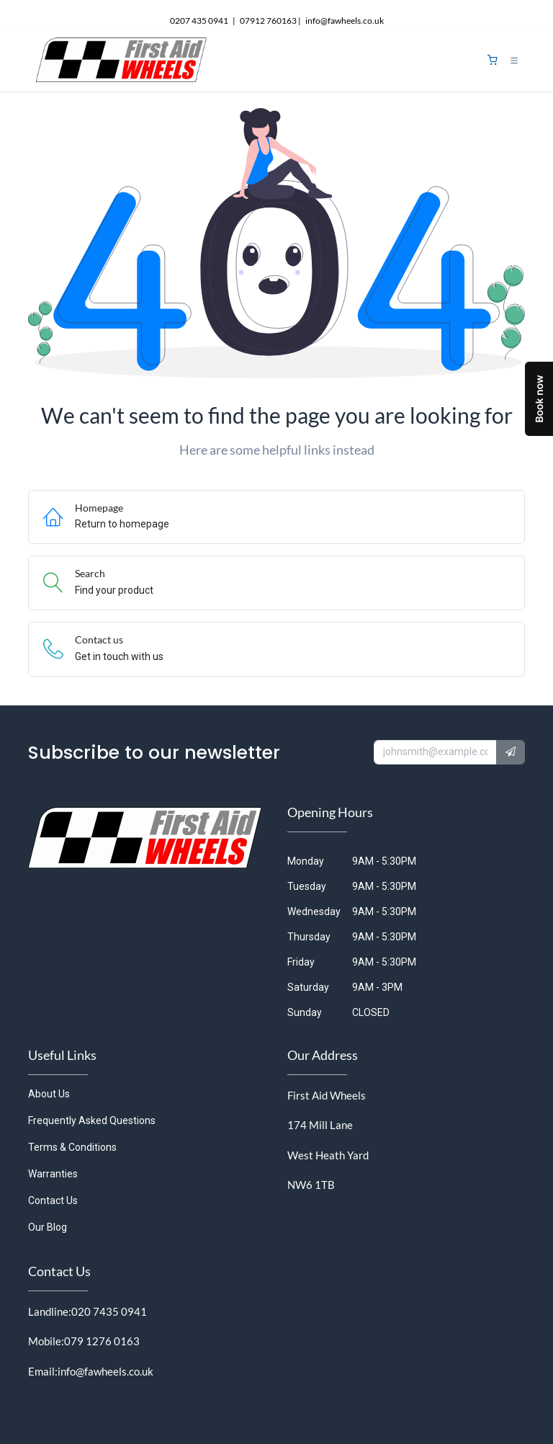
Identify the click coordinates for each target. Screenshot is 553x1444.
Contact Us (53, 1200)
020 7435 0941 (109, 1311)
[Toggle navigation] (514, 60)
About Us (49, 1094)
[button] (510, 752)
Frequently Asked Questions (92, 1120)
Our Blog (47, 1227)
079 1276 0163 (102, 1340)
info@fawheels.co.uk (105, 1371)
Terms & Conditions (72, 1147)
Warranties (53, 1174)
